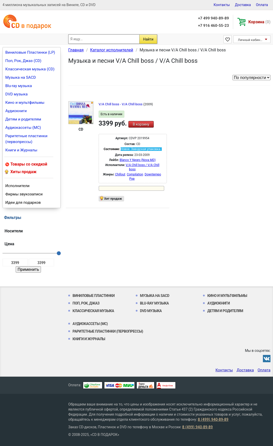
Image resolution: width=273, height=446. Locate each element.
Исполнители (17, 186)
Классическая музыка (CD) (30, 69)
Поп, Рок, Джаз (86, 303)
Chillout (120, 174)
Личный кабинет (250, 40)
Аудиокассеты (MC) (23, 127)
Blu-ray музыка (18, 86)
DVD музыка (16, 94)
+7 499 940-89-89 (213, 18)
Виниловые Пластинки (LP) (30, 52)
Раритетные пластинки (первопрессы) (26, 139)
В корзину (141, 124)
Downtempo (153, 174)
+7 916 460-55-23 (213, 25)
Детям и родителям (23, 119)
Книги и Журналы (21, 150)
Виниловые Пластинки (94, 296)
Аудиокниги (16, 111)
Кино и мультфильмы (24, 102)
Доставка (243, 5)
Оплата (262, 5)
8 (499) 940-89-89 (213, 419)
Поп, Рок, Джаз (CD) (23, 60)
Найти (148, 39)
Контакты (222, 5)
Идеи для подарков (23, 202)
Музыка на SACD (20, 77)
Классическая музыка (93, 311)
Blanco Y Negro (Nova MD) (137, 160)
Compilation (135, 174)
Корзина (259, 21)
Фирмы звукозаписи (24, 194)
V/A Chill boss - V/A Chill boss (121, 104)
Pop (131, 178)
